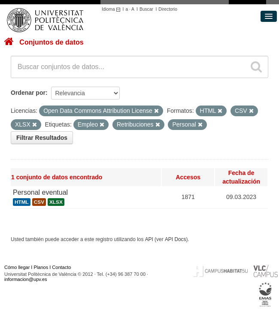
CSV (39, 202)
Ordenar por (28, 92)
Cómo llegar (17, 267)
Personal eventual (40, 192)
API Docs (175, 239)
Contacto (61, 267)
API (149, 239)
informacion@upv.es (25, 279)
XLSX (56, 202)
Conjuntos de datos (51, 42)
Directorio (167, 9)
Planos (41, 267)
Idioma (112, 9)
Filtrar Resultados (41, 137)
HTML (22, 202)
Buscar (146, 9)
